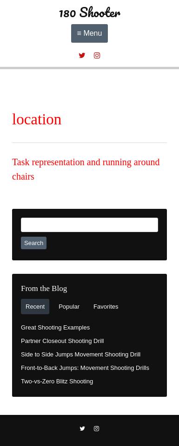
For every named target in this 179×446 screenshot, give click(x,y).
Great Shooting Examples (55, 327)
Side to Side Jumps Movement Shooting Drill (80, 354)
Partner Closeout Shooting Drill (62, 340)
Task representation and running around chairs (85, 169)
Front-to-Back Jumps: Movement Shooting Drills (85, 367)
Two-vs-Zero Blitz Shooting (57, 381)
